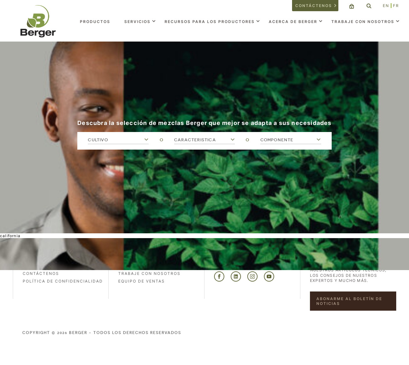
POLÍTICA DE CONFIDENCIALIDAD (63, 281)
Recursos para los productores (210, 21)
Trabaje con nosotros (362, 21)
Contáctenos (313, 5)
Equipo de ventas (141, 281)
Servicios (137, 21)
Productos (95, 21)
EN (386, 5)
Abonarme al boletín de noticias (349, 301)
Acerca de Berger (293, 21)
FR (396, 5)
